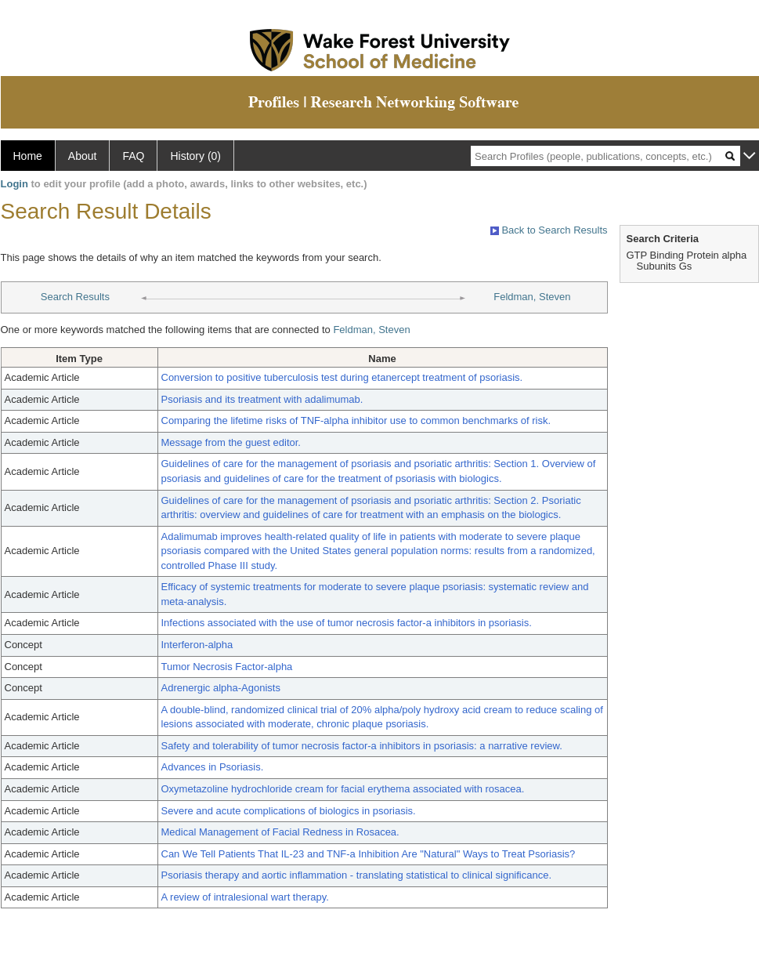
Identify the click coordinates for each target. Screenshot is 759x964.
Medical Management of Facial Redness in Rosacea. (280, 832)
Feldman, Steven (531, 297)
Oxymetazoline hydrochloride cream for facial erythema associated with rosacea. (343, 789)
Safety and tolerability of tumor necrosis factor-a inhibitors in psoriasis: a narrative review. (361, 746)
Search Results (75, 297)
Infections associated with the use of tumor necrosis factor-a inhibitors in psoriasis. (346, 623)
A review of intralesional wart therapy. (245, 897)
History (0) (195, 156)
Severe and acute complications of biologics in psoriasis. (288, 811)
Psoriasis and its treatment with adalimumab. (262, 399)
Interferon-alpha (197, 645)
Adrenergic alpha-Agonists (220, 688)
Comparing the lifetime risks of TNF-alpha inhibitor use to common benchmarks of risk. (356, 420)
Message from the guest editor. (231, 442)
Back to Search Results (549, 230)
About (82, 156)
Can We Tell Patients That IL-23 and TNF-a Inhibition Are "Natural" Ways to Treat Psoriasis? (368, 854)
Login (14, 184)
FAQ (133, 156)
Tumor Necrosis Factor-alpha (227, 666)
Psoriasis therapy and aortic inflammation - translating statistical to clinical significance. (356, 875)
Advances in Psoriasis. (212, 767)
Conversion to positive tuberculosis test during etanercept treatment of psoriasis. (342, 377)
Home (27, 156)
